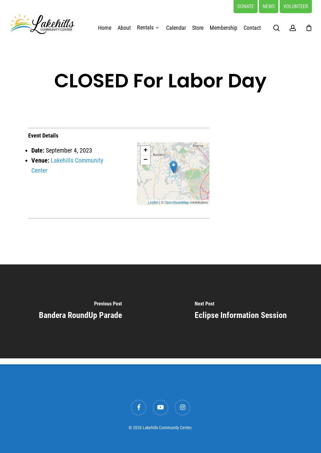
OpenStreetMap (177, 202)
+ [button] (146, 150)
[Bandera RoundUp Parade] (80, 311)
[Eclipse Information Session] (240, 311)
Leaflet (153, 202)
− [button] (146, 160)
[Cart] (308, 27)
